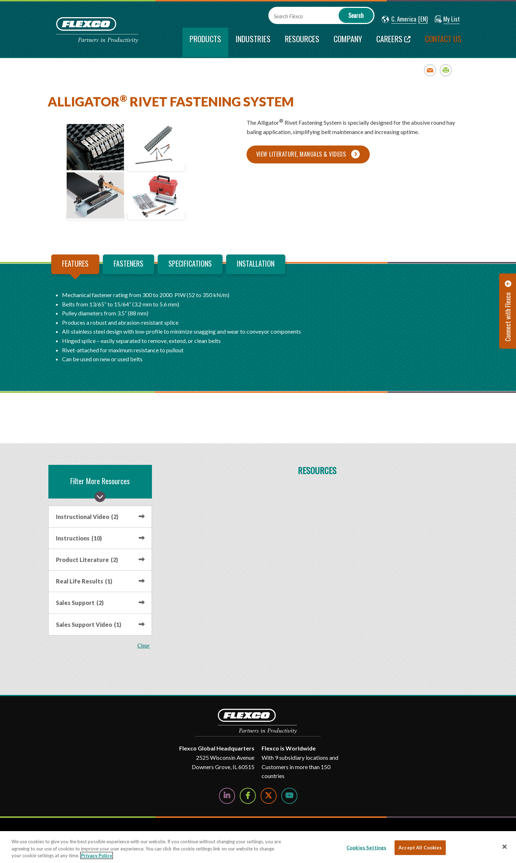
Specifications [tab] (190, 263)
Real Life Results (84, 581)
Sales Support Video (88, 624)
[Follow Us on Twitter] (269, 795)
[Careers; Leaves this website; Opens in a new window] (393, 42)
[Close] (504, 846)
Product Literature (87, 559)
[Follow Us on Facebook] (248, 795)
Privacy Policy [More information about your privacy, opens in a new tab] (96, 855)
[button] (399, 19)
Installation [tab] (255, 263)
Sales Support (80, 602)
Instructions (79, 538)
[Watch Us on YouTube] (289, 795)
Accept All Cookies (420, 847)
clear (144, 645)
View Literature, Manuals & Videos (301, 154)
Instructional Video (87, 516)
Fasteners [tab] (128, 263)
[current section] (205, 42)
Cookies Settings (366, 847)
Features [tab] (75, 263)
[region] (258, 847)
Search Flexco (288, 16)
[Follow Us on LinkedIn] (227, 795)
